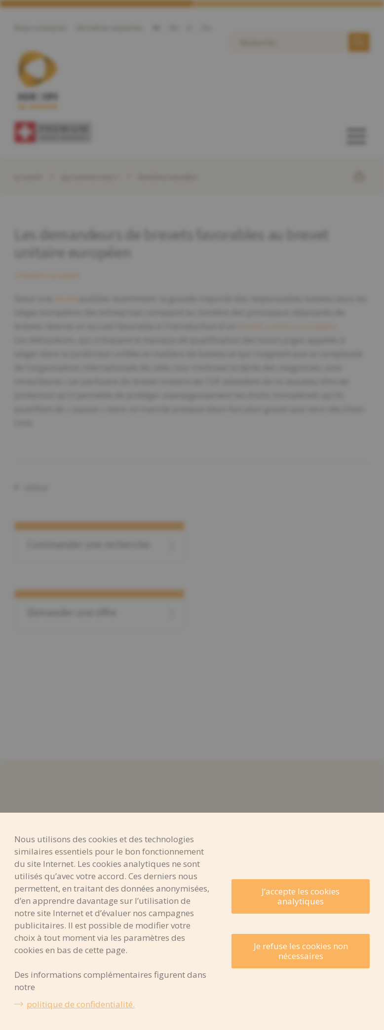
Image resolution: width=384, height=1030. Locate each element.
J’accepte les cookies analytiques (301, 896)
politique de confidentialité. (81, 1004)
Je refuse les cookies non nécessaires (301, 950)
